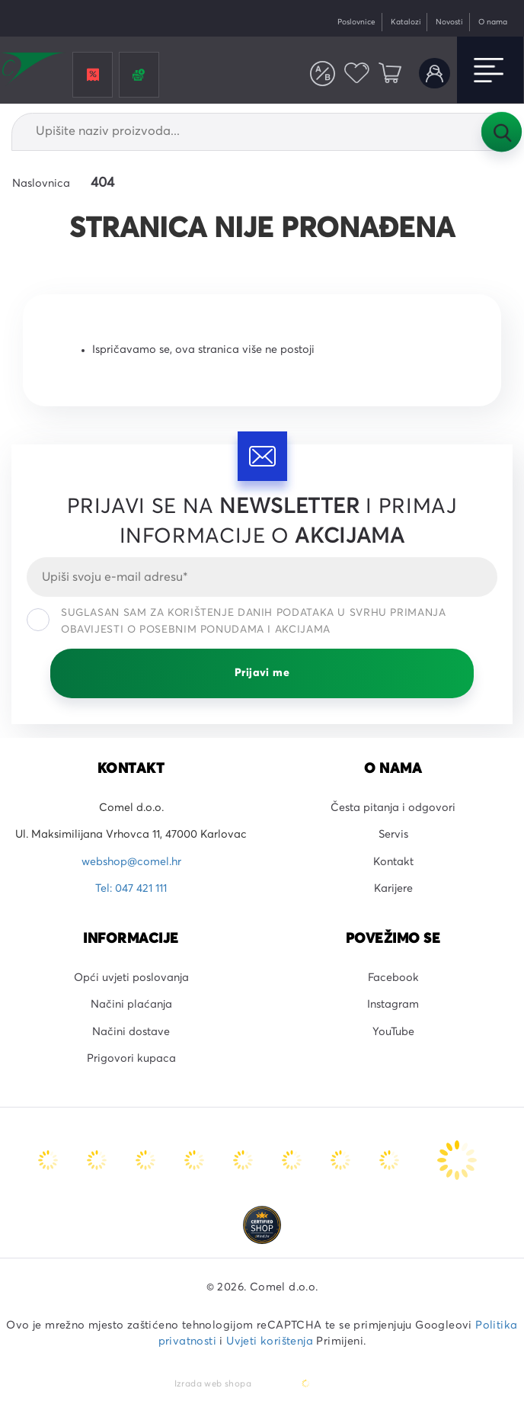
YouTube (393, 1032)
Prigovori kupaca (131, 1058)
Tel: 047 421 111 (131, 888)
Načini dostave (131, 1032)
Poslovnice (356, 22)
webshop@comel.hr (131, 862)
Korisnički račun (434, 73)
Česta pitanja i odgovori (393, 808)
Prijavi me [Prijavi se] (262, 673)
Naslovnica (41, 183)
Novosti (449, 22)
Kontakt (393, 862)
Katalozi (406, 22)
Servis (393, 834)
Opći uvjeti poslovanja (131, 978)
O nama (492, 22)
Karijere (393, 888)
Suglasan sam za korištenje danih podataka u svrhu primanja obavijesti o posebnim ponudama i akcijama (236, 621)
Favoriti (356, 73)
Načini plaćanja (131, 1004)
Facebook (393, 978)
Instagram (393, 1004)
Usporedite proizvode (322, 73)
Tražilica (501, 131)
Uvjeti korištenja (269, 1341)
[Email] (262, 577)
